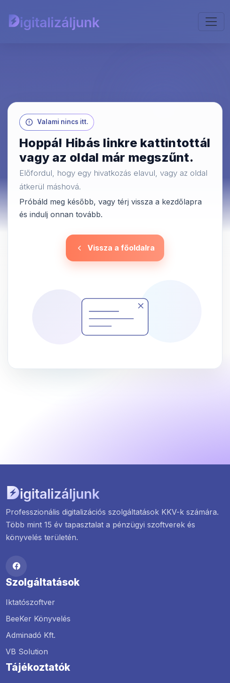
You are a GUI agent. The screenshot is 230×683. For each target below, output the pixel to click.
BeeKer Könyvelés (38, 618)
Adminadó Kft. (31, 635)
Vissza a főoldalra (115, 247)
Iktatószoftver (30, 602)
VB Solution (27, 651)
